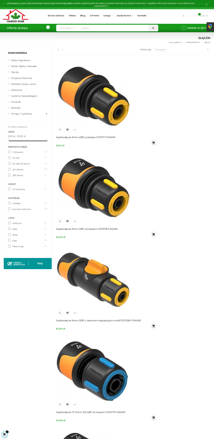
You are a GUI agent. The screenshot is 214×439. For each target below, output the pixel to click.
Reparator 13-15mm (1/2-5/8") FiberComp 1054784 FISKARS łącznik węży (79, 319)
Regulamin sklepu (108, 389)
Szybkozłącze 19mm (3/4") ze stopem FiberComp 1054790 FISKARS (77, 250)
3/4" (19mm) (28, 169)
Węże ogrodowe (20, 60)
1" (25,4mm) (28, 152)
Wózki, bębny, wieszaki (24, 66)
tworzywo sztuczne (28, 209)
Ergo (28, 240)
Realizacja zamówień (68, 389)
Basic (28, 229)
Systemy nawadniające (24, 96)
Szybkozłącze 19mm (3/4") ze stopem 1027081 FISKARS (130, 181)
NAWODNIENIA (17, 53)
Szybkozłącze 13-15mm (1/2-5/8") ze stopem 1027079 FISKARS (76, 181)
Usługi (102, 384)
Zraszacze (16, 90)
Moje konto (62, 378)
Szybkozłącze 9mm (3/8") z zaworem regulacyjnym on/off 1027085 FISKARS (183, 113)
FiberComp (28, 246)
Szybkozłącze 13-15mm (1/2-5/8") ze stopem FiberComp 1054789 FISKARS (183, 181)
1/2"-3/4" (28, 157)
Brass (28, 234)
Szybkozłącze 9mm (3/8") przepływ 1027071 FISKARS (76, 113)
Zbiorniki (15, 107)
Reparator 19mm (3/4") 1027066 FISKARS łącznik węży (132, 319)
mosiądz (28, 203)
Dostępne (182, 49)
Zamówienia (63, 384)
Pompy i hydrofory (21, 113)
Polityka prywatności (110, 394)
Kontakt (103, 399)
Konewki (16, 101)
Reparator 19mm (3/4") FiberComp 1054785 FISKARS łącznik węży (181, 319)
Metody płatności (65, 394)
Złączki (15, 72)
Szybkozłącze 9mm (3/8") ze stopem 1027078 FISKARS (130, 113)
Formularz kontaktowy (68, 404)
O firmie (103, 378)
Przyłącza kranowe (21, 78)
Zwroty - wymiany (65, 399)
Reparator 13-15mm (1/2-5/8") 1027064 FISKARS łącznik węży (183, 250)
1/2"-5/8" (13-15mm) (28, 163)
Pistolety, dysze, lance (23, 84)
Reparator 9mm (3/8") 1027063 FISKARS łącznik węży (131, 250)
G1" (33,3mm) (28, 189)
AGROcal (28, 223)
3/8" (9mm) (28, 175)
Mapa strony (105, 404)
